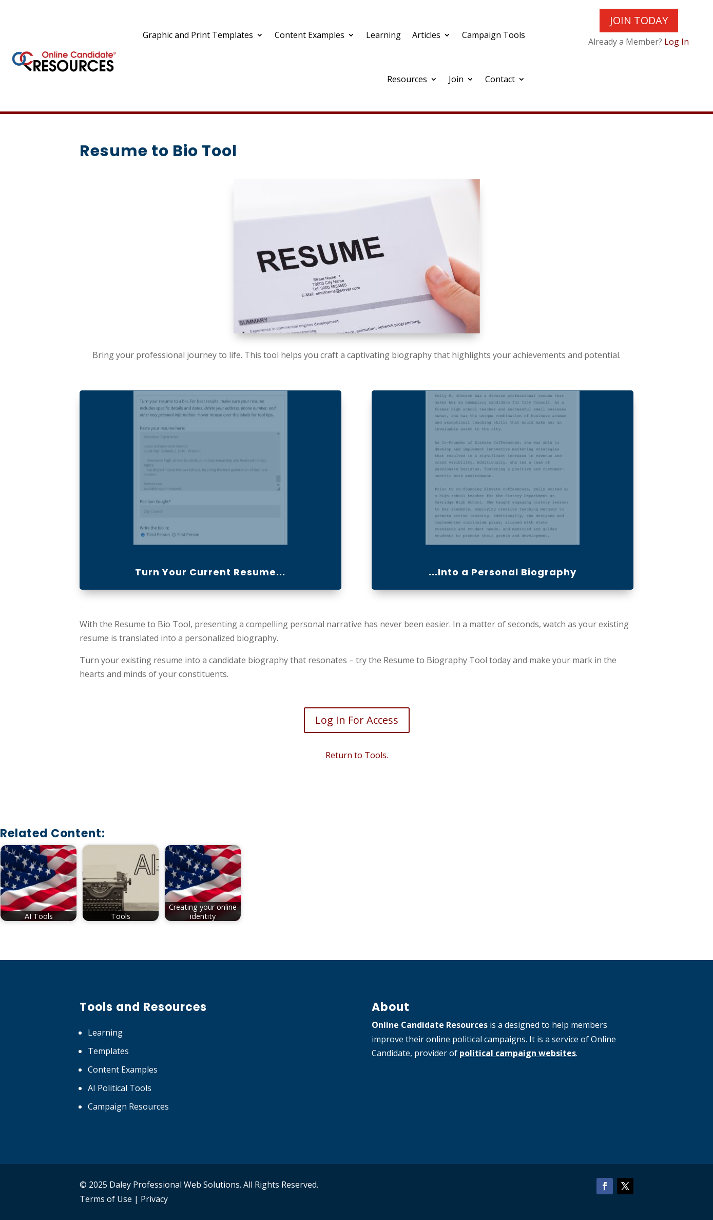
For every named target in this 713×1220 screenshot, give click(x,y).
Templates (108, 1051)
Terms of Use (106, 1199)
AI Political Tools (119, 1088)
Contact (500, 79)
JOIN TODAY (639, 20)
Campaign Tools (493, 35)
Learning (383, 35)
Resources (407, 79)
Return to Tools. (356, 755)
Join (456, 79)
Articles (426, 35)
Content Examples (309, 35)
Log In (676, 41)
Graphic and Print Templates (198, 35)
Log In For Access (356, 720)
